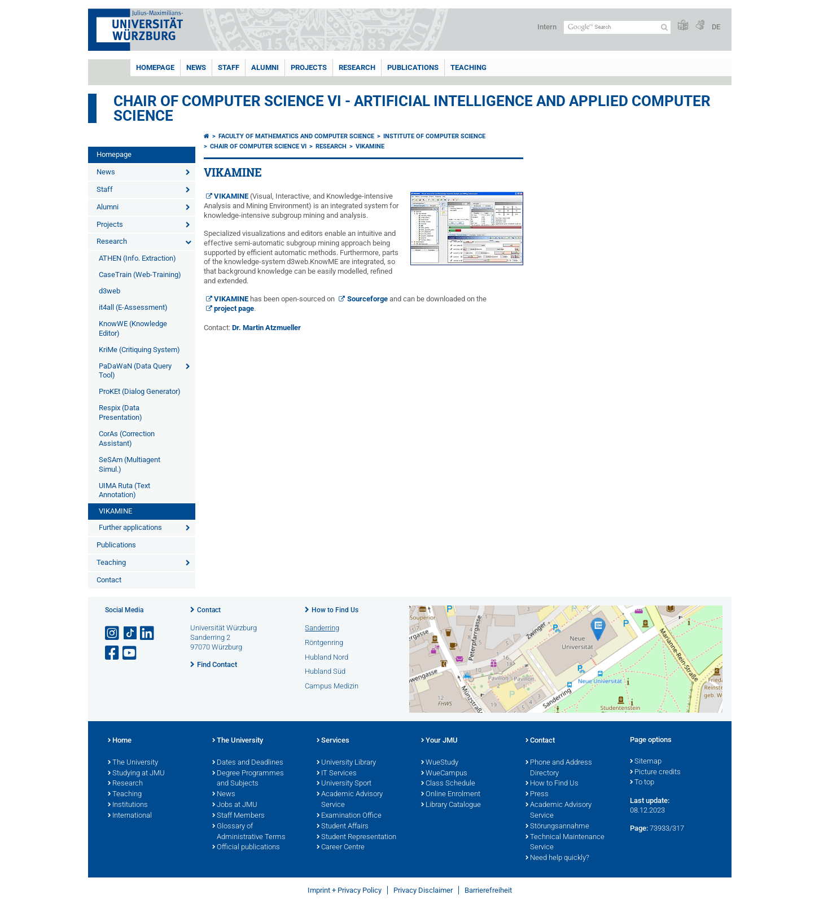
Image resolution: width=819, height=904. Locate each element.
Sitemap (646, 762)
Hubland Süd (325, 671)
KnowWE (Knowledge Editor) (133, 328)
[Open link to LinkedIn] (148, 633)
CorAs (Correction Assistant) (127, 438)
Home (120, 741)
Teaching (468, 67)
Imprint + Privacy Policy (345, 890)
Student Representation (356, 837)
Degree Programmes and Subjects (248, 779)
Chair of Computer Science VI (258, 146)
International (130, 816)
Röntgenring (324, 642)
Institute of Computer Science (434, 136)
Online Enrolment (450, 794)
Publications (413, 67)
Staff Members (238, 816)
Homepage (155, 67)
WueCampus (444, 774)
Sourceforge (367, 299)
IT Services (337, 774)
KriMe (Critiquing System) (139, 349)
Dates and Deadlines (247, 763)
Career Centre (341, 847)
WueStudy (439, 763)
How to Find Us (335, 610)
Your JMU (439, 741)
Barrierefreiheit (488, 890)
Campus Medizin (331, 686)
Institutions (128, 805)
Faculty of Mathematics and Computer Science (296, 136)
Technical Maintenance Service (565, 842)
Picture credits (655, 772)
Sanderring (322, 628)
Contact (109, 580)
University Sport (344, 784)
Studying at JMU (136, 774)
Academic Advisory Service (350, 799)
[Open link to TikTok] (130, 633)
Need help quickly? (557, 858)
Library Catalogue (451, 805)
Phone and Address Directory (558, 768)
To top (642, 783)
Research (357, 67)
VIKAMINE (115, 511)
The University (133, 763)
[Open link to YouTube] (130, 653)
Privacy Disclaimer (423, 890)
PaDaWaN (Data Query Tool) (135, 371)
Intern (547, 27)
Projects (309, 67)
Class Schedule (448, 784)
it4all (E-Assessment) (133, 307)
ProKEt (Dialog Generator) (140, 391)
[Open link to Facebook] (113, 653)
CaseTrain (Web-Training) (140, 274)
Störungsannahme (557, 827)
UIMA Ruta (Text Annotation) (124, 490)
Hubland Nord (326, 657)
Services (333, 741)
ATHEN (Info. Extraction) (137, 258)
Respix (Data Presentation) (120, 412)
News (196, 67)
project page (234, 308)
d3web (109, 291)
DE (716, 27)
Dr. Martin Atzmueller (266, 327)
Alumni (265, 67)
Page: (639, 828)
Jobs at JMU (234, 805)
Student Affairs (343, 827)
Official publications (246, 847)
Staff (228, 67)
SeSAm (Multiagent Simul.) (129, 464)
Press (537, 794)
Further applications (130, 527)
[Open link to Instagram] (113, 633)
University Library (346, 763)
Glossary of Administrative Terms (249, 832)
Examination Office (349, 816)
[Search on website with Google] (617, 27)
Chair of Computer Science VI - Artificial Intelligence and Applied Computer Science (412, 108)
